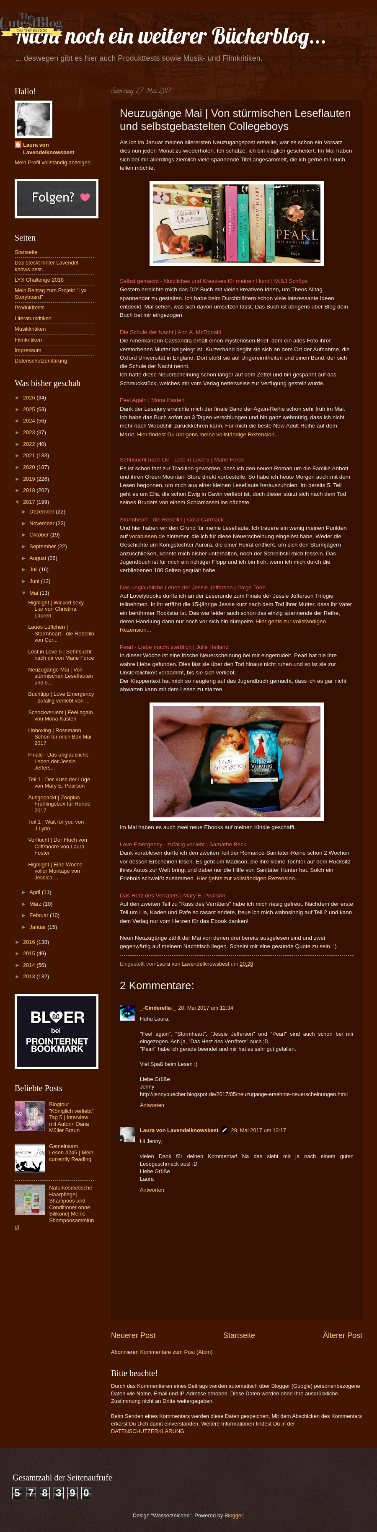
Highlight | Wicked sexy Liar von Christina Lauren (56, 609)
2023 (29, 432)
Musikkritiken (30, 329)
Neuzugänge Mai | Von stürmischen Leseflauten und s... (60, 676)
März (36, 904)
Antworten (152, 1105)
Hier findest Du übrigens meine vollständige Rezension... (208, 434)
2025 (29, 409)
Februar (39, 915)
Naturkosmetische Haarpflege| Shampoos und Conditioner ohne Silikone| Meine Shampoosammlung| (54, 1207)
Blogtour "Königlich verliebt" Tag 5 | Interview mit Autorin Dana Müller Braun (71, 1117)
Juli (34, 569)
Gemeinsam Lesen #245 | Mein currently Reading (71, 1152)
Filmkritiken (28, 340)
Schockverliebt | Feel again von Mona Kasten (60, 715)
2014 (29, 965)
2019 (29, 479)
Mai (34, 593)
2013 (29, 976)
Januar (38, 927)
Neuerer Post (133, 1335)
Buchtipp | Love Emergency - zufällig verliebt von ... (61, 697)
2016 (29, 942)
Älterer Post (342, 1335)
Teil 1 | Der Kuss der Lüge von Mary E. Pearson (59, 782)
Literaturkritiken (33, 318)
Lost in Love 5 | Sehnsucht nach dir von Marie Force (61, 654)
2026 (29, 397)
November (42, 523)
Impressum (28, 350)
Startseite (239, 1335)
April (35, 892)
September (43, 546)
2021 (29, 455)
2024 (29, 420)
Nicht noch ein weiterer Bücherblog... (171, 35)
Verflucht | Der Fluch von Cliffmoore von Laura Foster (57, 846)
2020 (29, 467)
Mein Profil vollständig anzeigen (52, 162)
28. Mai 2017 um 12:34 (205, 1008)
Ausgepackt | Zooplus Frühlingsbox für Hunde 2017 (59, 804)
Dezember (42, 511)
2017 (29, 502)
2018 (29, 490)
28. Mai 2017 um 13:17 (258, 1130)
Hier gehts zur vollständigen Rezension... (248, 878)
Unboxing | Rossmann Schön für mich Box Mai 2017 (59, 737)
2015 (29, 953)
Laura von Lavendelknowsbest (179, 1130)
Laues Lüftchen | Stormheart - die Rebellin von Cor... (61, 633)
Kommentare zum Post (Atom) (176, 1352)
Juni (35, 581)
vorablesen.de (148, 536)
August (38, 558)
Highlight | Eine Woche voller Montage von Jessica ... (55, 871)
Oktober (39, 534)
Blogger (234, 1515)
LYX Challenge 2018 (39, 280)
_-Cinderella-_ (158, 1008)
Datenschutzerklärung (41, 361)
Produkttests (30, 307)
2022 (29, 444)
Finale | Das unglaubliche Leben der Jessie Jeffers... (58, 761)
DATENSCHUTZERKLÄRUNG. (148, 1431)
